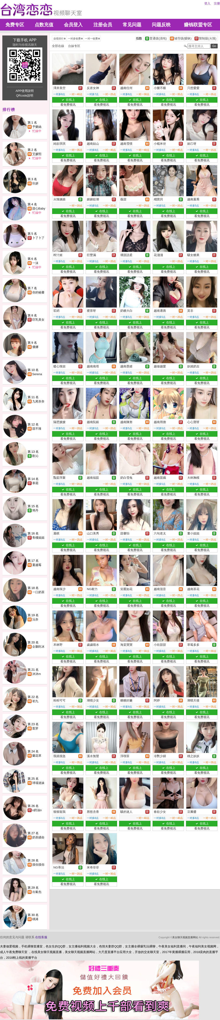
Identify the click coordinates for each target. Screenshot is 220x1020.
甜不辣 (36, 428)
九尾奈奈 (38, 401)
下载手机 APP (24, 40)
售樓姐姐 (38, 537)
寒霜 (35, 483)
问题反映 (161, 24)
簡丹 (35, 510)
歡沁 (35, 456)
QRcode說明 (24, 95)
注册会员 (102, 24)
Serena (37, 374)
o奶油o (37, 810)
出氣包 (36, 892)
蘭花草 (36, 755)
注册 (217, 3)
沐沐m (36, 674)
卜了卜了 (38, 238)
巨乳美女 (38, 319)
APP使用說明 (24, 91)
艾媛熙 (36, 154)
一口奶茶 (38, 592)
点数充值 (44, 24)
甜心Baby (38, 208)
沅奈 (35, 619)
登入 (207, 3)
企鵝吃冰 (38, 646)
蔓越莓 (36, 565)
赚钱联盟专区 (198, 24)
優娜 (35, 347)
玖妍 (35, 183)
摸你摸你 (38, 864)
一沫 (35, 263)
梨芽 (35, 728)
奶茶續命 (38, 837)
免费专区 (14, 24)
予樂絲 (36, 126)
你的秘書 (38, 292)
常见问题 (132, 24)
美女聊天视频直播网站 (185, 937)
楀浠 (35, 919)
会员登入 (73, 24)
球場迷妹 (38, 783)
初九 (35, 701)
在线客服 (41, 937)
